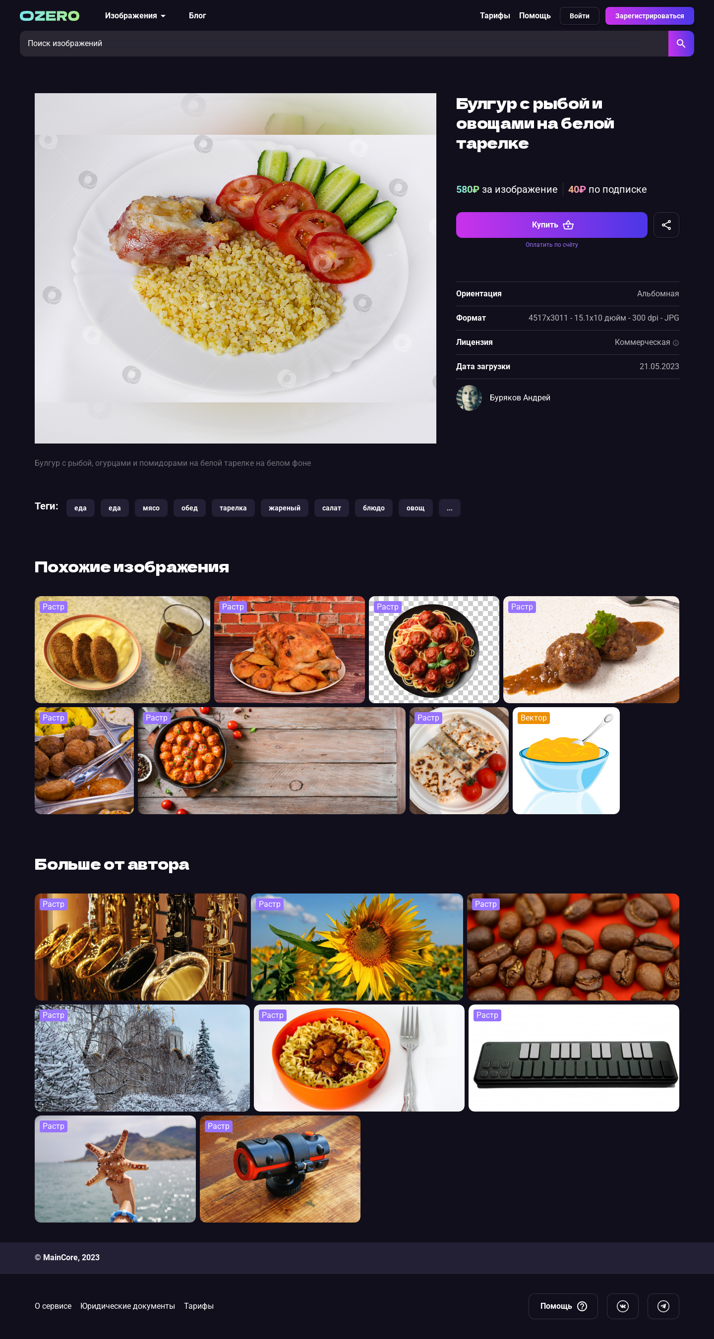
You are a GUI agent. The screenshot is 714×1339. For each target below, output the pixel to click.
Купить (553, 225)
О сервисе (53, 1306)
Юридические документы (127, 1306)
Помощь (535, 15)
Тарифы (495, 15)
